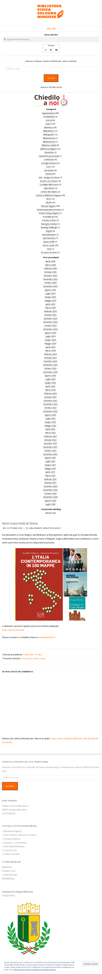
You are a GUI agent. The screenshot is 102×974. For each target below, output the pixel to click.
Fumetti (48, 173)
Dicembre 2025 (50, 275)
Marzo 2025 (50, 307)
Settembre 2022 (50, 411)
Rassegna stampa (49, 223)
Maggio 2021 (50, 468)
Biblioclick (7, 867)
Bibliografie (48, 134)
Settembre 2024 (50, 329)
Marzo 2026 (50, 264)
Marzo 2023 (50, 389)
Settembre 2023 (50, 372)
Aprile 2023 (50, 386)
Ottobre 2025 (50, 282)
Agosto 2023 (50, 375)
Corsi (48, 166)
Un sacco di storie (49, 252)
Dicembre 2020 (50, 486)
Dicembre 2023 (50, 361)
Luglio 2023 (50, 379)
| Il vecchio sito (9, 850)
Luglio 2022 (50, 418)
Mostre (49, 202)
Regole (49, 231)
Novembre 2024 (50, 322)
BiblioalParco (49, 130)
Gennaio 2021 (50, 482)
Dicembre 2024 (50, 318)
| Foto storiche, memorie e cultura (19, 834)
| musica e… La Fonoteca (14, 842)
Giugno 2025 (50, 297)
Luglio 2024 (50, 336)
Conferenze (49, 159)
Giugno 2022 (50, 422)
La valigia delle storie (49, 184)
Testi (49, 248)
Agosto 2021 (50, 457)
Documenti (49, 170)
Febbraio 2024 (50, 354)
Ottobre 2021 (50, 450)
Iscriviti (51, 78)
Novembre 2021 (50, 447)
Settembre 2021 (50, 454)
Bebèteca (48, 127)
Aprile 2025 (50, 304)
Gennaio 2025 (50, 314)
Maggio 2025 (50, 300)
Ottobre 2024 (50, 325)
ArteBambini (48, 116)
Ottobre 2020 (50, 493)
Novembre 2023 (50, 364)
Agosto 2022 (50, 415)
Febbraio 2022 (50, 436)
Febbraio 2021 (50, 479)
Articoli (49, 120)
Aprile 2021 (50, 472)
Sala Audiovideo (49, 234)
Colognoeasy (8, 895)
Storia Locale (48, 245)
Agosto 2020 (50, 500)
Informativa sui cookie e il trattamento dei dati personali (34, 970)
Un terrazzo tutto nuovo (33, 658)
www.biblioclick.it (47, 637)
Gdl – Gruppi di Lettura (49, 177)
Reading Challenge (49, 227)
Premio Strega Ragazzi (49, 213)
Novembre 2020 (50, 489)
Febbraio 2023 (50, 393)
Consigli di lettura (49, 163)
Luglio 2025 (50, 293)
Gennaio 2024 (50, 357)
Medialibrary (8, 878)
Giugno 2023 (50, 382)
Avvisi (47, 123)
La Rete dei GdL (9, 874)
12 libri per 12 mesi (32, 654)
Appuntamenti (48, 113)
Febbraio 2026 (50, 268)
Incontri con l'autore (49, 181)
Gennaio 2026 (50, 272)
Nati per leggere (48, 206)
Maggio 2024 (50, 343)
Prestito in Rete (49, 220)
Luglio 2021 (50, 461)
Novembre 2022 (50, 404)
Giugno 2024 (50, 339)
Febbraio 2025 (50, 311)
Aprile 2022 (50, 429)
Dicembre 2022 (50, 400)
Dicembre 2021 (50, 443)
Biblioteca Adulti (49, 145)
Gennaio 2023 (50, 397)
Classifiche (49, 152)
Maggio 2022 (50, 425)
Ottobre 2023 (50, 368)
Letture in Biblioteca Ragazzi (48, 195)
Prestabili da (48, 216)
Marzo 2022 (50, 432)
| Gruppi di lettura (11, 838)
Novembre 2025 (50, 279)
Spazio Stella (48, 241)
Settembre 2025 (50, 286)
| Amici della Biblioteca (13, 846)
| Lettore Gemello (11, 854)
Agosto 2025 (50, 289)
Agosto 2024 (50, 332)
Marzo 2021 (50, 475)
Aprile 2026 (50, 261)
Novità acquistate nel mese (49, 209)
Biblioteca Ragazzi (48, 148)
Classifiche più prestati (49, 156)
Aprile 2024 (50, 347)
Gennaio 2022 (50, 440)
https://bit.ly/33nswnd (13, 629)
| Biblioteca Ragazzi (12, 831)
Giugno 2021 (50, 464)
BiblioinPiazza (49, 138)
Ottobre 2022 (50, 407)
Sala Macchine (49, 238)
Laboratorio (49, 188)
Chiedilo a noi (8, 870)
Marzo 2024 (50, 350)
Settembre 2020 (50, 497)
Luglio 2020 (50, 504)
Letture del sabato (49, 191)
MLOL (49, 198)
